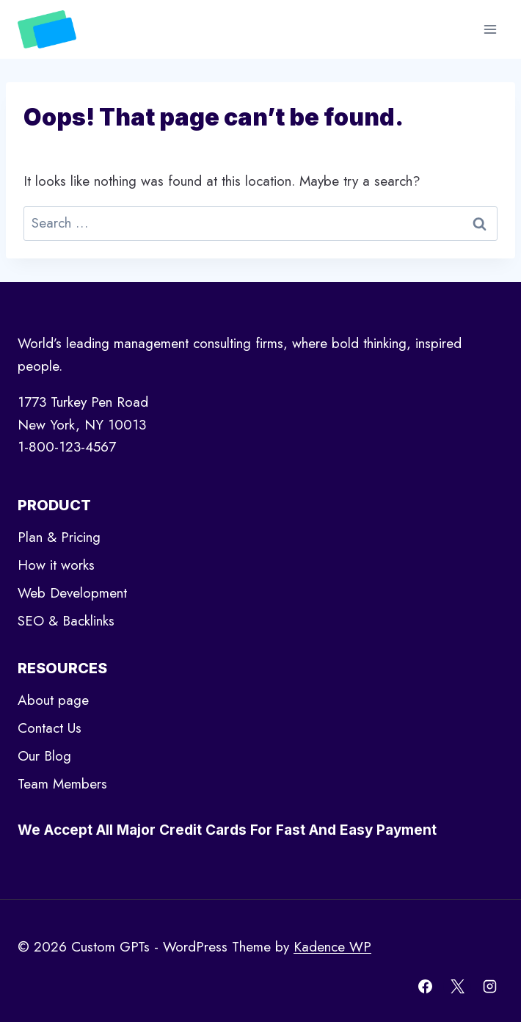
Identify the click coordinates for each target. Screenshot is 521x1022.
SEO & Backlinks (66, 621)
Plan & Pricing (59, 537)
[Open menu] (489, 29)
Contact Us (49, 728)
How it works (56, 565)
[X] (457, 986)
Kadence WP (332, 947)
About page (53, 700)
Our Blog (44, 756)
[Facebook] (426, 986)
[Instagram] (489, 986)
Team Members (62, 784)
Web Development (72, 593)
